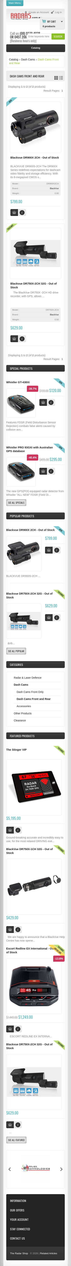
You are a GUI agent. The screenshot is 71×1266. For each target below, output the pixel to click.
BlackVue (54, 188)
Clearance (20, 720)
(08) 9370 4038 (30, 33)
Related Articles (48, 1253)
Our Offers (17, 1210)
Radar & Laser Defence (27, 677)
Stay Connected (20, 1229)
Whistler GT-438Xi (18, 382)
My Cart (51, 21)
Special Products (21, 368)
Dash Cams (28, 59)
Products (22, 736)
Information (18, 1201)
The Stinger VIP (16, 749)
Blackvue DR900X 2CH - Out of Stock (34, 157)
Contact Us (17, 1238)
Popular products (22, 516)
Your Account (19, 1219)
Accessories (24, 706)
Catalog (13, 59)
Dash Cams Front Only (30, 691)
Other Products (23, 713)
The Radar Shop (19, 1253)
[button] (58, 36)
